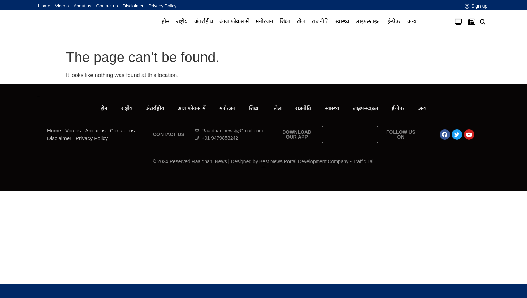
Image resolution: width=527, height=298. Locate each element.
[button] (483, 22)
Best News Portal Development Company (304, 161)
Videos (62, 5)
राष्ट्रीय (182, 21)
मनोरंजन (264, 21)
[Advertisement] (263, 246)
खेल (301, 21)
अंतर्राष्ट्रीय (203, 21)
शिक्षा (285, 21)
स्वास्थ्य (342, 21)
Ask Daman (263, 166)
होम (166, 21)
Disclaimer (133, 5)
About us (82, 5)
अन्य (411, 21)
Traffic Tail (364, 161)
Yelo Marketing (38, 96)
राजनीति (320, 21)
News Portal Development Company (263, 167)
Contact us (107, 5)
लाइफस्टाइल (368, 21)
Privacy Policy (162, 5)
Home (44, 5)
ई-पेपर (393, 21)
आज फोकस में (234, 21)
